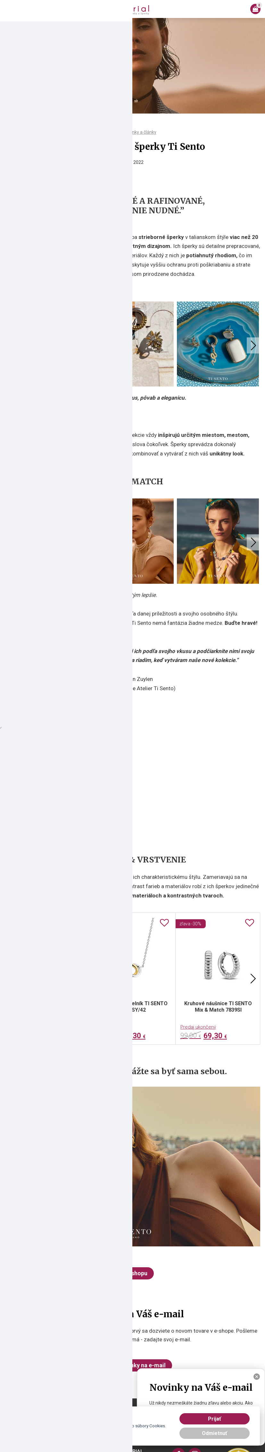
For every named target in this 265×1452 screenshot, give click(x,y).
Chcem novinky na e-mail (132, 1365)
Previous (11, 345)
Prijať (214, 1419)
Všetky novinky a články (132, 132)
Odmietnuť (214, 1433)
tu (80, 1432)
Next (253, 345)
